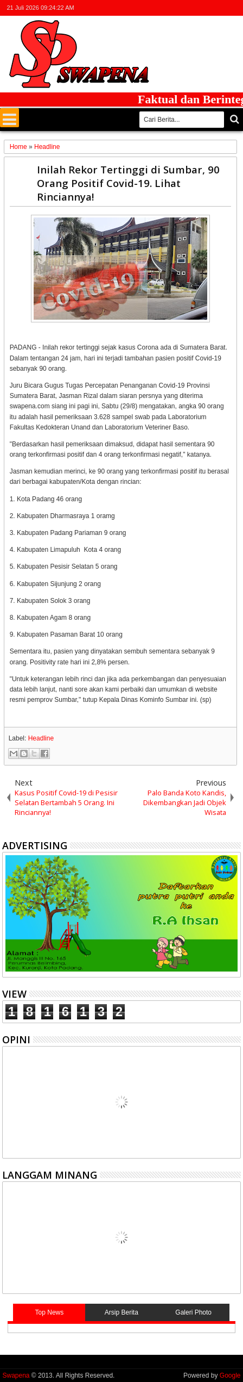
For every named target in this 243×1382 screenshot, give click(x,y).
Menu (9, 117)
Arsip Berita (121, 1312)
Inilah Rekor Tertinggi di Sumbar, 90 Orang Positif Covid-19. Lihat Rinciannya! (128, 183)
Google (230, 1375)
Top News (49, 1312)
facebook (191, 8)
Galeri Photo (193, 1312)
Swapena (15, 1375)
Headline (41, 738)
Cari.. (233, 119)
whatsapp (234, 8)
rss (220, 8)
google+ (206, 8)
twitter (177, 8)
